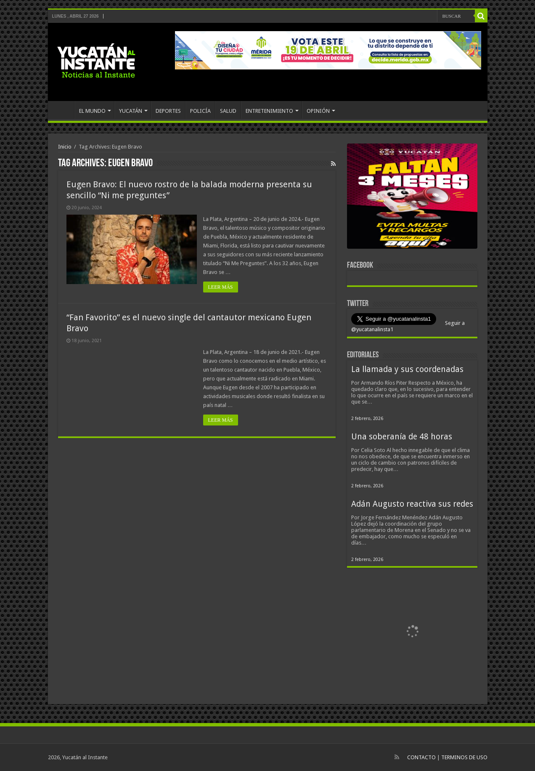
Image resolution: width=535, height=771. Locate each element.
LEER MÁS (220, 287)
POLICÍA (200, 111)
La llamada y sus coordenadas (407, 369)
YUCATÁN (130, 111)
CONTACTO (421, 757)
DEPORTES (168, 111)
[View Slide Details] (412, 198)
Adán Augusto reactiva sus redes (412, 504)
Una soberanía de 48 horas (401, 436)
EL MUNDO (92, 111)
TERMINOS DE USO (464, 757)
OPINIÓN (318, 111)
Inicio (65, 147)
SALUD (228, 111)
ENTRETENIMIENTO (269, 111)
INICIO (63, 110)
